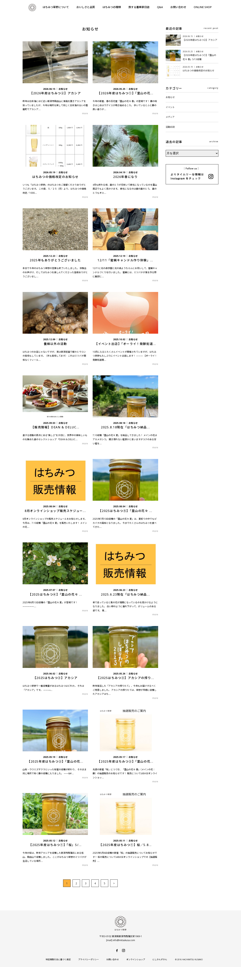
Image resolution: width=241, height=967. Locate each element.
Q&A (160, 7)
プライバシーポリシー (88, 959)
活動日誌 (170, 127)
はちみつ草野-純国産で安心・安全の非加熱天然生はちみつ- (32, 7)
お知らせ (170, 97)
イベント (170, 107)
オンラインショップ (135, 959)
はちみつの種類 (111, 7)
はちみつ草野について (56, 7)
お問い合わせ (178, 7)
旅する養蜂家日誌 (138, 7)
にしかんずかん (160, 959)
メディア (170, 117)
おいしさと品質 (85, 7)
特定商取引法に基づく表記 (58, 959)
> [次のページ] (114, 883)
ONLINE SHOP (203, 7)
